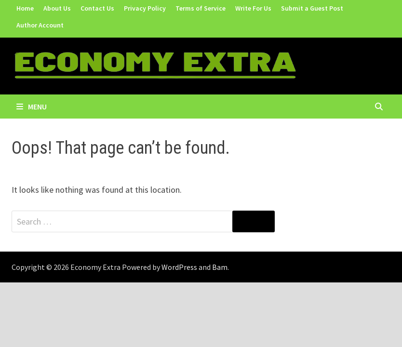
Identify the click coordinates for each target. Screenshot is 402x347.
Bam (220, 267)
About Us (57, 8)
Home (25, 8)
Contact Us (97, 8)
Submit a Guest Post (312, 8)
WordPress (179, 267)
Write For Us (253, 8)
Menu (31, 106)
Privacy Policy (145, 8)
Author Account (40, 25)
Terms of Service (200, 8)
